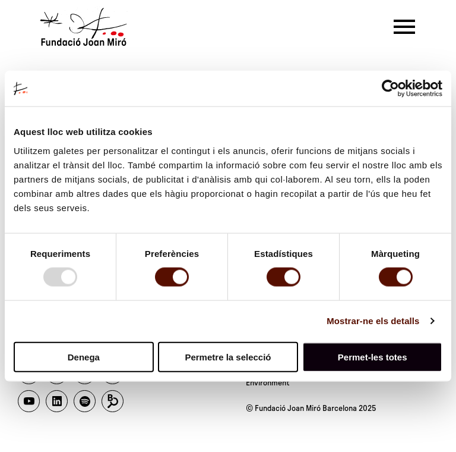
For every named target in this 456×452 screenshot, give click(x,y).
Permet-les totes (372, 356)
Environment (268, 383)
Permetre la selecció (228, 356)
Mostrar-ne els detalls (373, 321)
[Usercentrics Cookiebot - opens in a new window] (390, 89)
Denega (84, 356)
